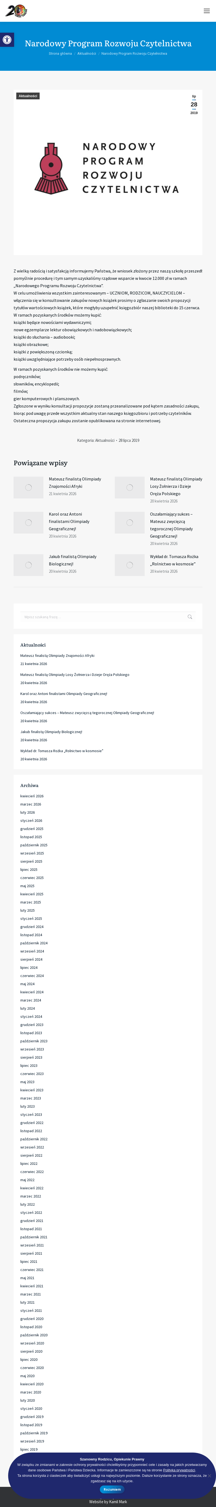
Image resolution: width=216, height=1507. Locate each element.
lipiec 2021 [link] (28, 1261)
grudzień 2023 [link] (31, 1024)
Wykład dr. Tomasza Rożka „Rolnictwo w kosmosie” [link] (174, 560)
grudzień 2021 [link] (31, 1220)
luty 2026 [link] (27, 812)
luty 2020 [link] (27, 1400)
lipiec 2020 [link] (28, 1359)
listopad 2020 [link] (31, 1326)
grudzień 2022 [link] (31, 1122)
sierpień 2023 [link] (31, 1057)
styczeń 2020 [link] (31, 1408)
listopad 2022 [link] (31, 1130)
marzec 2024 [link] (30, 1000)
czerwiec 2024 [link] (32, 975)
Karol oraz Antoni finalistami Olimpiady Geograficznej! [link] (69, 521)
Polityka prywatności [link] (179, 1470)
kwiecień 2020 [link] (31, 1384)
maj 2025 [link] (27, 885)
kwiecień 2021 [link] (31, 1286)
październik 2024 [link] (33, 943)
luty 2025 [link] (27, 910)
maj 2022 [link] (27, 1179)
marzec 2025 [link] (30, 902)
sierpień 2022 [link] (31, 1155)
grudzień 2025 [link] (31, 828)
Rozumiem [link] (112, 1489)
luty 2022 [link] (27, 1204)
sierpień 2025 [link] (31, 861)
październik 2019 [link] (33, 1433)
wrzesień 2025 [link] (32, 853)
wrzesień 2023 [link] (32, 1049)
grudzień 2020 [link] (31, 1318)
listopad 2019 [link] (31, 1424)
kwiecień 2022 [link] (31, 1188)
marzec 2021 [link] (30, 1294)
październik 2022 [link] (33, 1139)
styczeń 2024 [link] (31, 1016)
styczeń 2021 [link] (31, 1310)
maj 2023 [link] (27, 1081)
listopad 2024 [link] (31, 934)
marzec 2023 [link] (30, 1098)
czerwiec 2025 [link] (32, 877)
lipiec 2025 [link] (28, 869)
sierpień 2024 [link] (31, 959)
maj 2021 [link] (27, 1277)
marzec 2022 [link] (30, 1196)
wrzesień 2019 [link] (32, 1441)
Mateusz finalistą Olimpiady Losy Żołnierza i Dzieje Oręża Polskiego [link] (176, 486)
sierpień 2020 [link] (31, 1351)
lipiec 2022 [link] (28, 1163)
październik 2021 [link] (33, 1237)
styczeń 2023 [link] (31, 1114)
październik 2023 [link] (33, 1041)
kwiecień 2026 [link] (31, 796)
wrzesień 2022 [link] (32, 1147)
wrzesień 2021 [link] (32, 1245)
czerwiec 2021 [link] (32, 1269)
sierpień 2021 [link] (31, 1253)
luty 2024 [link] (27, 1008)
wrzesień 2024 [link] (32, 951)
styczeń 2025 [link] (31, 918)
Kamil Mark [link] (118, 1501)
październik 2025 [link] (33, 845)
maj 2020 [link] (27, 1375)
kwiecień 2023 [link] (31, 1090)
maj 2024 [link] (27, 983)
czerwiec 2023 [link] (32, 1073)
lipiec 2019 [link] (28, 1449)
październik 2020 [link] (33, 1335)
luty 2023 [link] (27, 1106)
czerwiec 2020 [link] (32, 1367)
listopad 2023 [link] (31, 1032)
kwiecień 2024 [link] (31, 992)
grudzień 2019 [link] (31, 1416)
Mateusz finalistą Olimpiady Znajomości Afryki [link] (75, 482)
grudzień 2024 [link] (31, 926)
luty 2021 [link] (27, 1302)
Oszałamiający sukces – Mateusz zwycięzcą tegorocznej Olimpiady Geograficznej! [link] (171, 525)
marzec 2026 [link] (30, 804)
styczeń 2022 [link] (31, 1212)
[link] (7, 40)
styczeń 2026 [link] (31, 820)
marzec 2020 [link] (30, 1392)
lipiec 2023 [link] (28, 1065)
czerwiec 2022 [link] (32, 1171)
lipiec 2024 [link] (28, 967)
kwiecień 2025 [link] (31, 894)
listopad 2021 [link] (31, 1228)
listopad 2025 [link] (31, 836)
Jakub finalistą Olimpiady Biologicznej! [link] (72, 560)
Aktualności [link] (28, 96)
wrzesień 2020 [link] (32, 1343)
